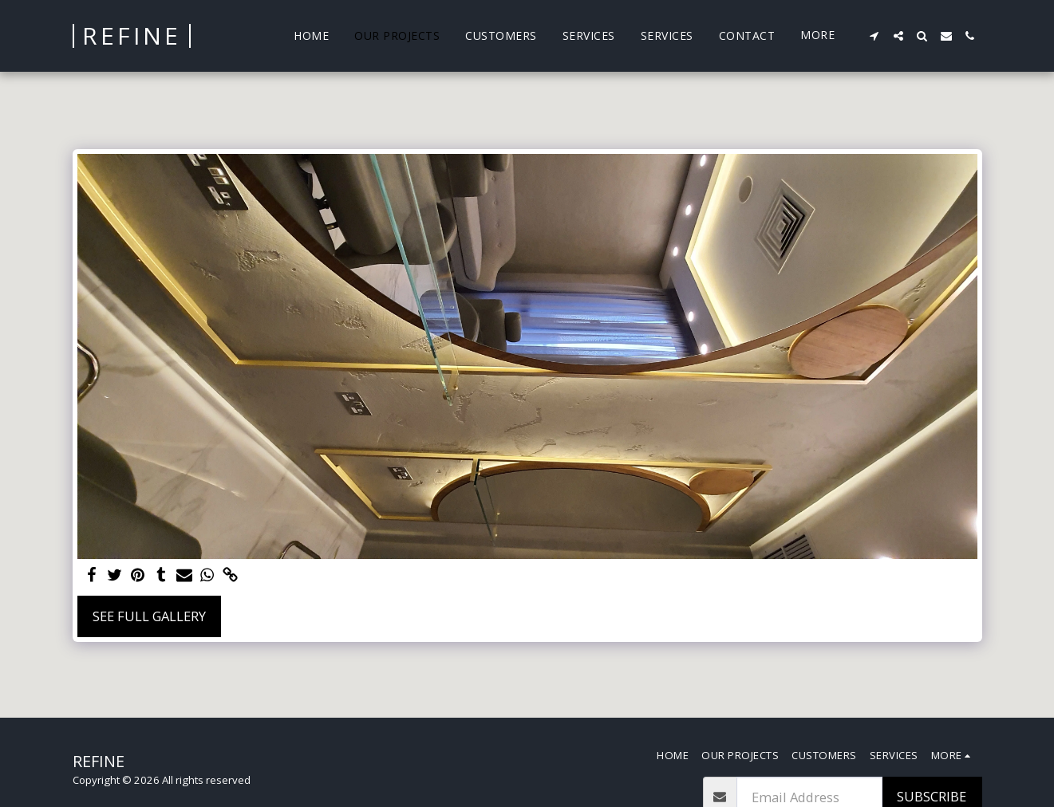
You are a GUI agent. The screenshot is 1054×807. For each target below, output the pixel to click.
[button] (874, 35)
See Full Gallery (149, 616)
